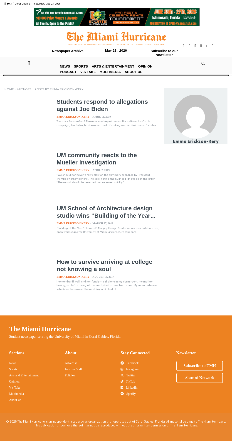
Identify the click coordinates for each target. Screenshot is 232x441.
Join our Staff (73, 369)
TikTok (128, 381)
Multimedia (16, 394)
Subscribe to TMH (199, 366)
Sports (13, 369)
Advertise (71, 363)
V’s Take (14, 387)
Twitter (128, 375)
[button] (203, 63)
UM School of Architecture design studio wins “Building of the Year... (107, 215)
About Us (15, 400)
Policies (70, 375)
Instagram (129, 369)
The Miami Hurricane (40, 329)
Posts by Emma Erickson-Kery (59, 89)
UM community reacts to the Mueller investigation (105, 158)
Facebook (130, 363)
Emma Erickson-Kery (73, 116)
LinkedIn (129, 387)
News (12, 363)
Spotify (128, 394)
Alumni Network (199, 378)
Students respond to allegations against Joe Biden (108, 105)
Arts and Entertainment (24, 375)
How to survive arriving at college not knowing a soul (103, 265)
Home (9, 89)
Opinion (14, 381)
